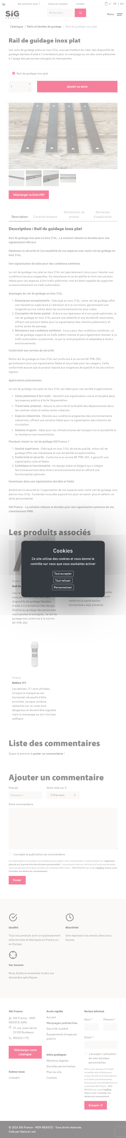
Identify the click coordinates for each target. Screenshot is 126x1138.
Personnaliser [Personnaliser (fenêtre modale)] (63, 587)
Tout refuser (63, 580)
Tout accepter (63, 573)
